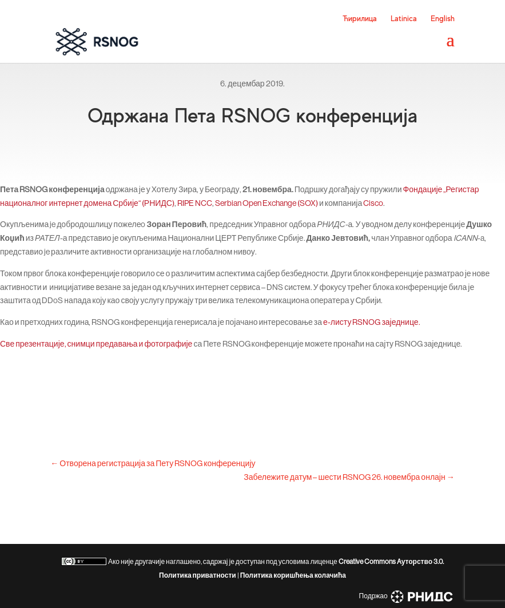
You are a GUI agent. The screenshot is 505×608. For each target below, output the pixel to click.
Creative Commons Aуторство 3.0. (391, 562)
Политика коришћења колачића (293, 575)
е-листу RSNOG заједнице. (371, 322)
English (443, 18)
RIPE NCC (194, 203)
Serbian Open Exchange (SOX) (266, 203)
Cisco (373, 203)
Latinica (404, 18)
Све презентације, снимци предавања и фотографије (96, 343)
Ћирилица (360, 18)
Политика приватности (197, 575)
